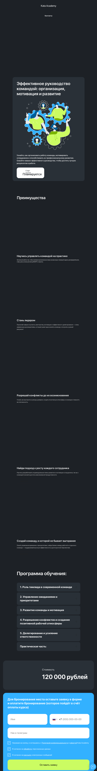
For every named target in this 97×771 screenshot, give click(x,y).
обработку (28, 749)
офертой (73, 743)
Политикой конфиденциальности (55, 743)
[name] (27, 719)
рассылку (28, 755)
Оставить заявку (48, 764)
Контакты (48, 16)
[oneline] (48, 733)
